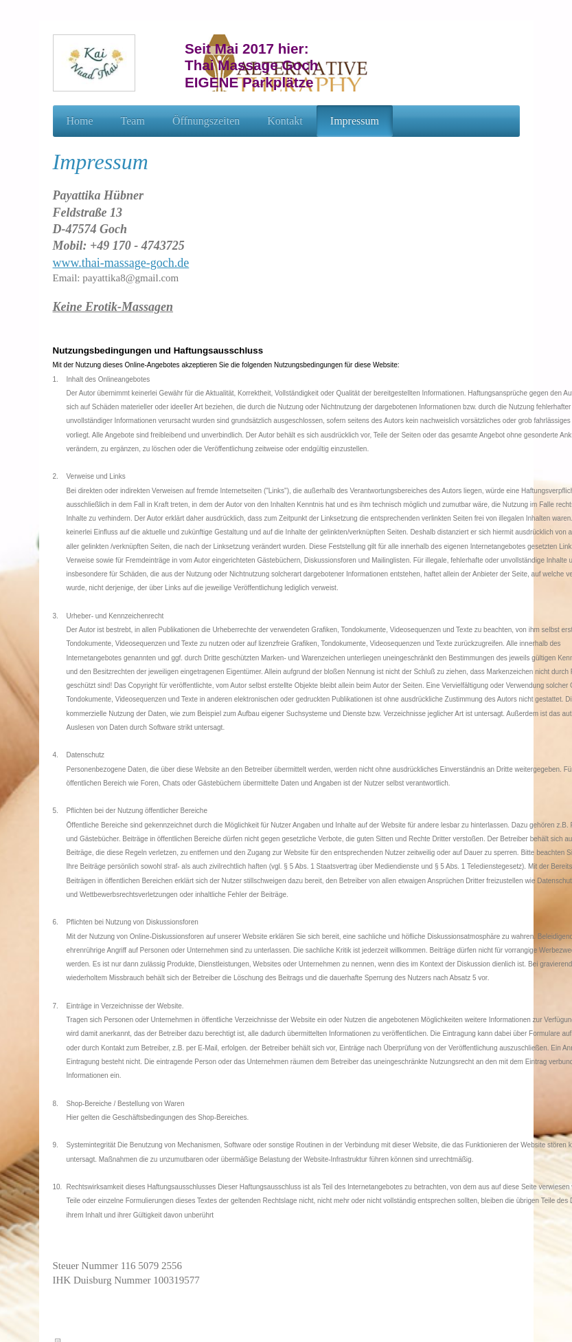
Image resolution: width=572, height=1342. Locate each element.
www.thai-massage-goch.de (121, 263)
